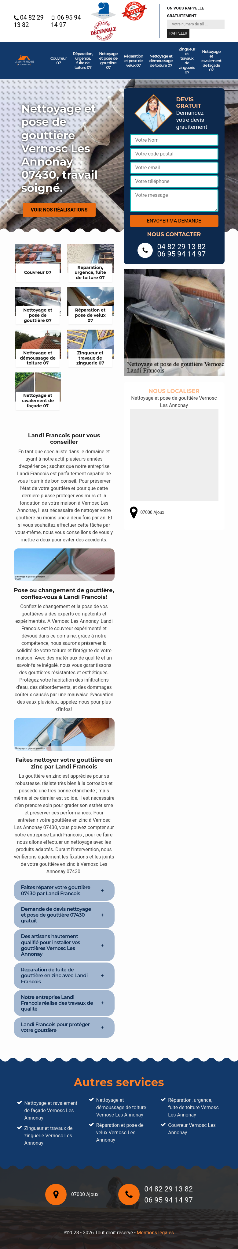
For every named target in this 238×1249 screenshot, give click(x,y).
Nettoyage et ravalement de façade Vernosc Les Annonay (51, 1110)
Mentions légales (155, 1233)
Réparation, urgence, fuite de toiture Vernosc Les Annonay (193, 1107)
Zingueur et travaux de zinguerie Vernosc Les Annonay (48, 1135)
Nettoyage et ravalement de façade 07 (211, 60)
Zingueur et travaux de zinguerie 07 (187, 60)
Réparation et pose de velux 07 (133, 61)
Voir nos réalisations (59, 210)
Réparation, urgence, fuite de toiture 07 (83, 60)
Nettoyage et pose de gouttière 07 (108, 60)
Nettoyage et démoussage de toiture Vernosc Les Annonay (121, 1107)
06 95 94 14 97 (66, 21)
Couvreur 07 (58, 60)
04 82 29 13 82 (29, 21)
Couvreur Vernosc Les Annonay (192, 1128)
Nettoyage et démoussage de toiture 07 (161, 61)
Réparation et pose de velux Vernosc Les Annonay (120, 1132)
